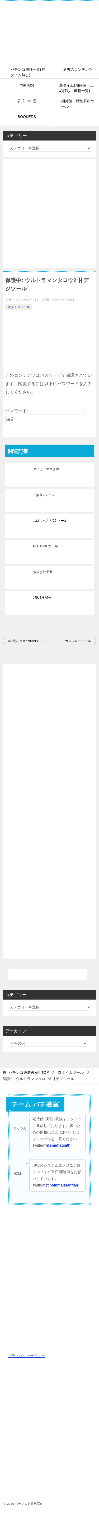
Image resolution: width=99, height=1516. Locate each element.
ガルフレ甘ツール (78, 641)
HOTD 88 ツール (45, 546)
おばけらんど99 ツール (50, 520)
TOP (29, 1072)
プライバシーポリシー (26, 1356)
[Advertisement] (49, 214)
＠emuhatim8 (57, 1145)
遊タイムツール (19, 307)
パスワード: (44, 411)
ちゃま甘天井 (43, 572)
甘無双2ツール (43, 495)
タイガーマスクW (46, 469)
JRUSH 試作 (42, 598)
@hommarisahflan (62, 1185)
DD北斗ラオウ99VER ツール (29, 641)
